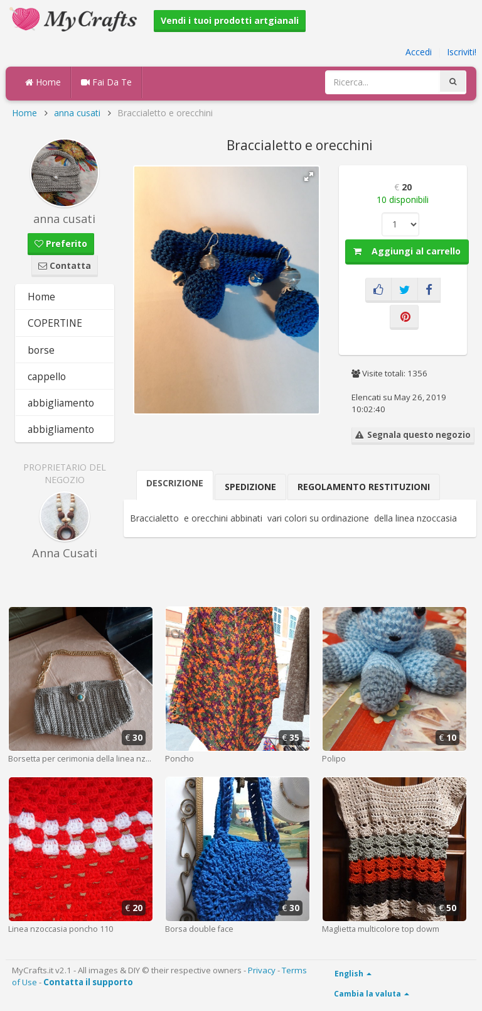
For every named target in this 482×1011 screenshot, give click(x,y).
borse (41, 350)
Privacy (262, 970)
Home (43, 82)
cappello (47, 376)
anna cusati (77, 113)
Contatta (64, 265)
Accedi (418, 52)
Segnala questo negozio (413, 434)
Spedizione (250, 487)
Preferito (61, 243)
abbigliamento (61, 403)
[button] (309, 177)
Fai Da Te (106, 82)
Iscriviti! (461, 52)
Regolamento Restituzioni (363, 487)
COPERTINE (55, 323)
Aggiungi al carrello (407, 251)
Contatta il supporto (88, 982)
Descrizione (174, 483)
